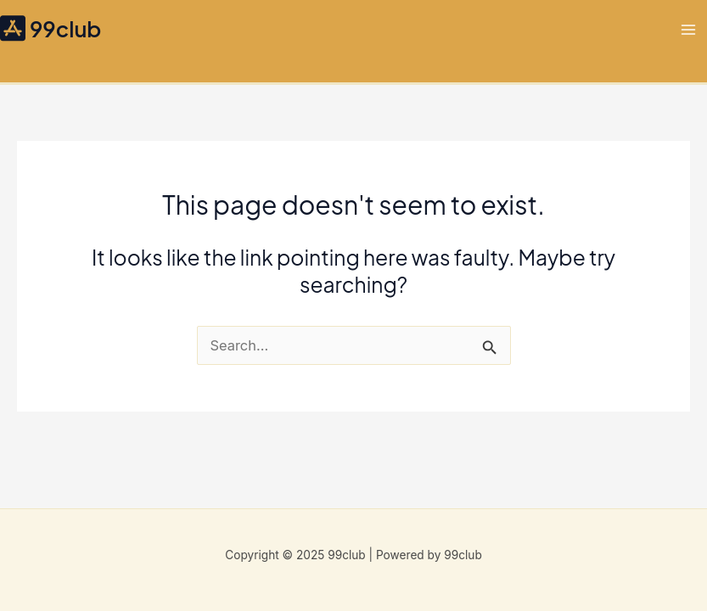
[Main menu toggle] (688, 29)
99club (65, 28)
